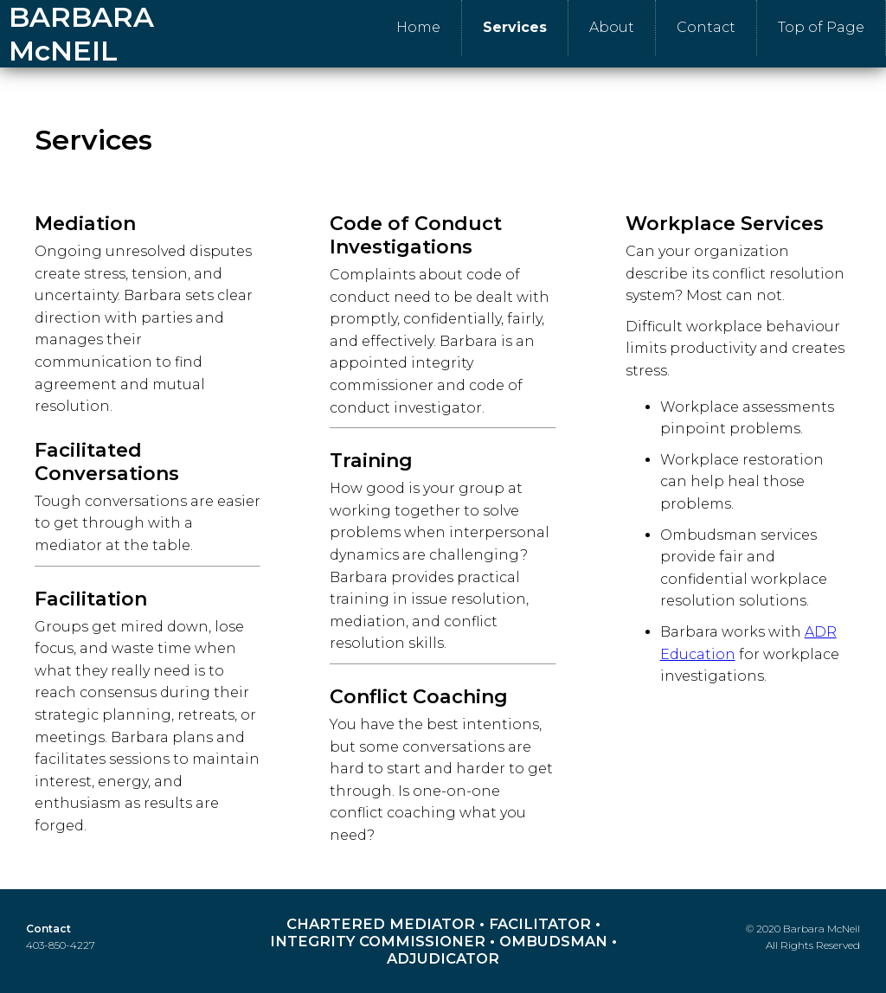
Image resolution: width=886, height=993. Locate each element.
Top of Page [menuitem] (821, 27)
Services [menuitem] (515, 27)
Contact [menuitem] (706, 27)
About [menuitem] (611, 27)
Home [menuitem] (418, 27)
